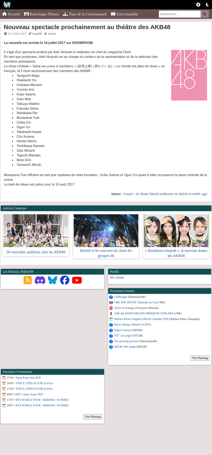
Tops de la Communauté (85, 14)
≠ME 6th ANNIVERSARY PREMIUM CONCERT (143, 313)
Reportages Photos (41, 14)
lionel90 (37, 33)
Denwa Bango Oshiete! (127, 324)
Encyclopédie (124, 14)
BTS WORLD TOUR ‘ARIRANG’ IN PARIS (42, 399)
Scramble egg (197, 194)
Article (52, 33)
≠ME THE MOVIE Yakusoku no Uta (135, 302)
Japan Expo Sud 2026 (28, 377)
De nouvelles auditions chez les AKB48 (36, 252)
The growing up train (126, 341)
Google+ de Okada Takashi (141, 194)
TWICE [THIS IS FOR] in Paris (34, 383)
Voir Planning (200, 358)
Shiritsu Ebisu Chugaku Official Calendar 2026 (141, 319)
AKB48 (119, 277)
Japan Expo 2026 (33, 394)
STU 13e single (123, 335)
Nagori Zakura (122, 330)
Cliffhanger (120, 296)
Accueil (11, 14)
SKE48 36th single (125, 346)
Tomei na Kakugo (124, 307)
